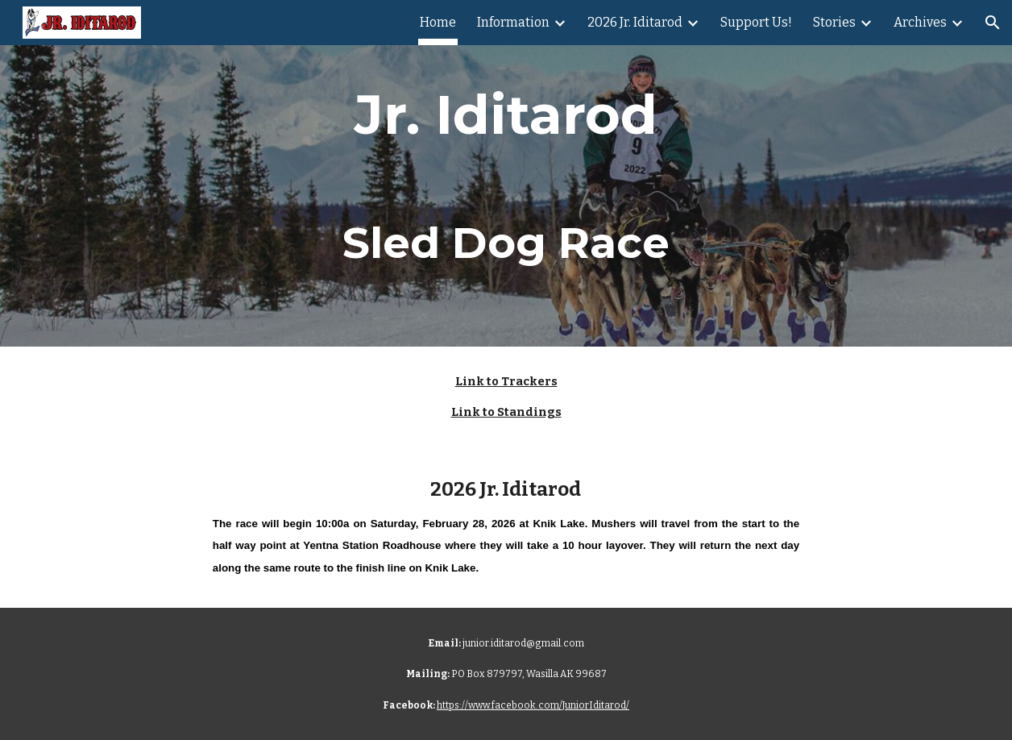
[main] (506, 173)
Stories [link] (834, 22)
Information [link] (513, 22)
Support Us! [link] (756, 22)
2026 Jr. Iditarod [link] (634, 22)
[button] (992, 22)
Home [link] (438, 22)
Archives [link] (920, 22)
